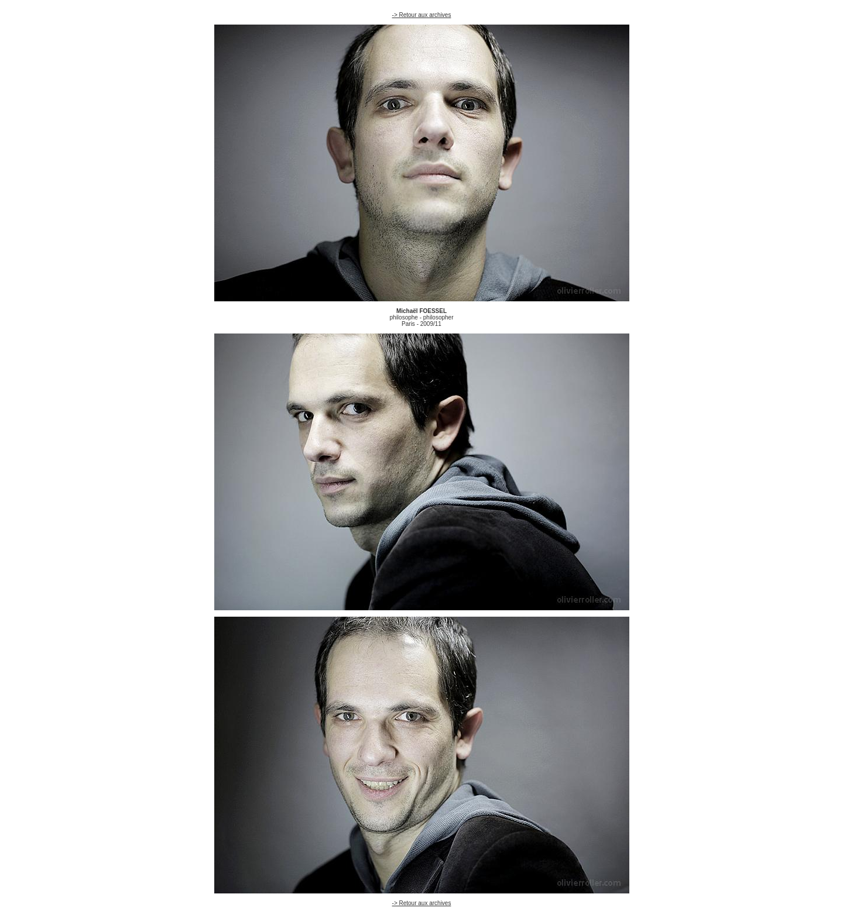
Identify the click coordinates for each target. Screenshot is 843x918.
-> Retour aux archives (421, 15)
